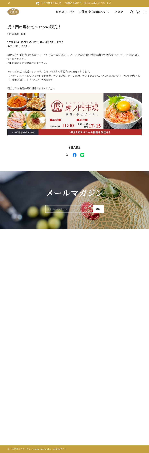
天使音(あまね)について (94, 12)
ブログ (119, 12)
